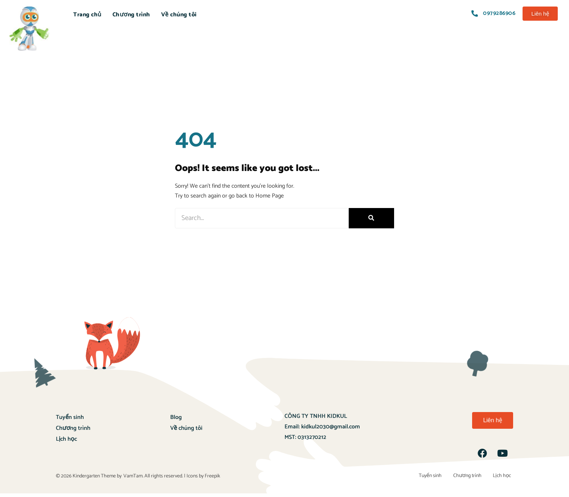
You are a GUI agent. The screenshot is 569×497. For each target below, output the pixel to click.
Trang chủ (87, 15)
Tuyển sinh (70, 417)
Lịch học (66, 439)
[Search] (371, 218)
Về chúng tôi (179, 15)
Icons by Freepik (203, 478)
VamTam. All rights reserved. (153, 478)
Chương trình (131, 15)
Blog (176, 417)
